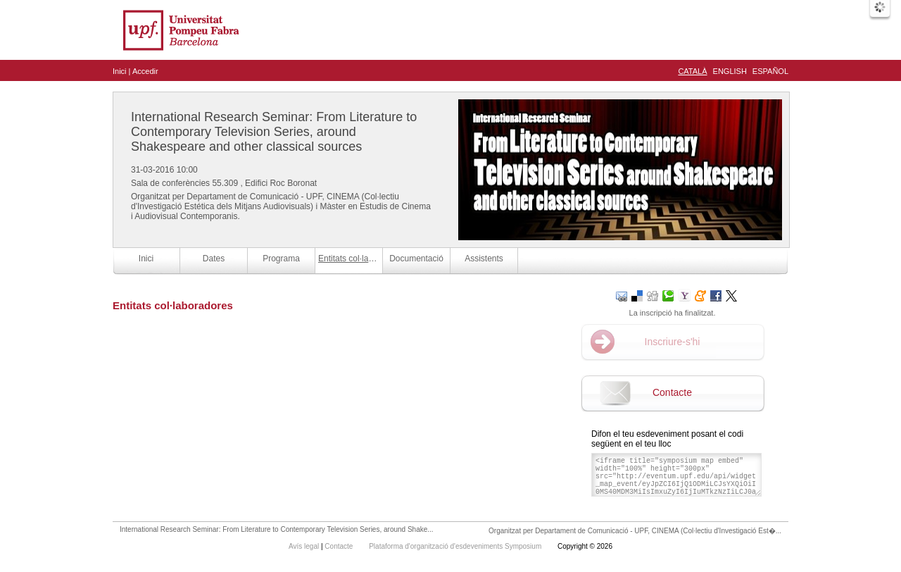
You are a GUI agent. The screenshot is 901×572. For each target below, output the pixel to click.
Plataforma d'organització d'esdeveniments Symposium (456, 546)
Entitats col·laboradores (350, 258)
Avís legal (305, 546)
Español (770, 71)
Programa (281, 258)
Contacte (672, 392)
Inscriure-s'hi (672, 341)
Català (692, 71)
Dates (214, 258)
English (730, 71)
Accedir (145, 71)
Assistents (484, 258)
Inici (120, 71)
